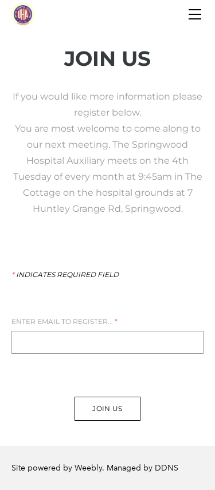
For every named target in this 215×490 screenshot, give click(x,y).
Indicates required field (65, 274)
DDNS (166, 468)
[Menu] (195, 14)
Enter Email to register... (64, 321)
